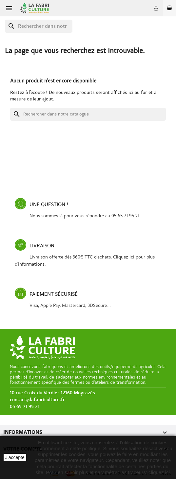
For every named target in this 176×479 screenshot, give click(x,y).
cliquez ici (159, 472)
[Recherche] (38, 26)
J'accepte (15, 457)
